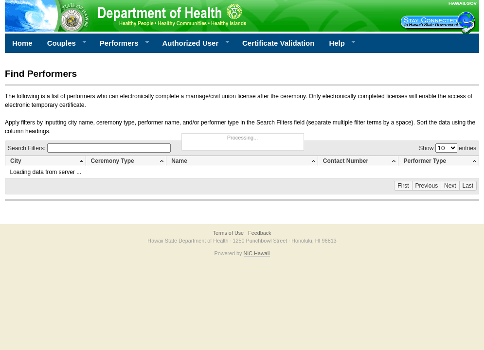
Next (450, 185)
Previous (426, 185)
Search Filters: (89, 148)
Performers (121, 43)
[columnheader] (45, 161)
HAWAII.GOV (462, 3)
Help (339, 43)
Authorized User (192, 43)
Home (22, 43)
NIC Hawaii (257, 253)
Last (468, 185)
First (403, 185)
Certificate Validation (278, 43)
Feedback (259, 233)
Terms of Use (228, 233)
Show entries (447, 148)
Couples (63, 43)
